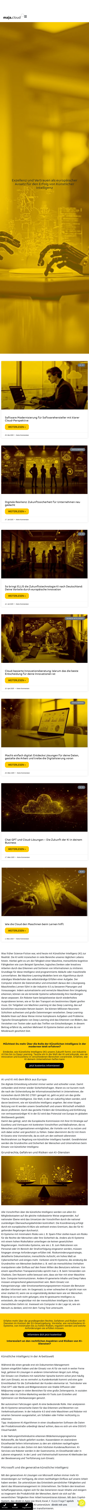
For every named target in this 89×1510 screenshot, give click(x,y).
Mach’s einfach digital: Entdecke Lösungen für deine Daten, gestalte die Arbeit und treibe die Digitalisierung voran (42, 757)
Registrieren (26, 1506)
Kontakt (15, 1506)
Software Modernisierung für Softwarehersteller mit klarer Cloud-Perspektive (42, 419)
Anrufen (5, 1506)
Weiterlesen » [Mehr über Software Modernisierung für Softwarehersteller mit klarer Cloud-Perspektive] (17, 426)
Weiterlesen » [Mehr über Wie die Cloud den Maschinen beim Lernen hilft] (17, 930)
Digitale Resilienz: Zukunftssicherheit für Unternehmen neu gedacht (42, 503)
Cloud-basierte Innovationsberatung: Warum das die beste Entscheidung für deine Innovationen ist (41, 672)
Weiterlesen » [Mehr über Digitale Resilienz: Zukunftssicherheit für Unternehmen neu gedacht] (17, 511)
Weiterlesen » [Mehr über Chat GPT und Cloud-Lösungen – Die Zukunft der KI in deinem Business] (17, 849)
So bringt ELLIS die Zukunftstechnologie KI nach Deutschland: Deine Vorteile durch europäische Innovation (44, 588)
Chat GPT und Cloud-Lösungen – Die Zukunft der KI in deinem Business (43, 841)
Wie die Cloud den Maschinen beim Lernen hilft (34, 924)
